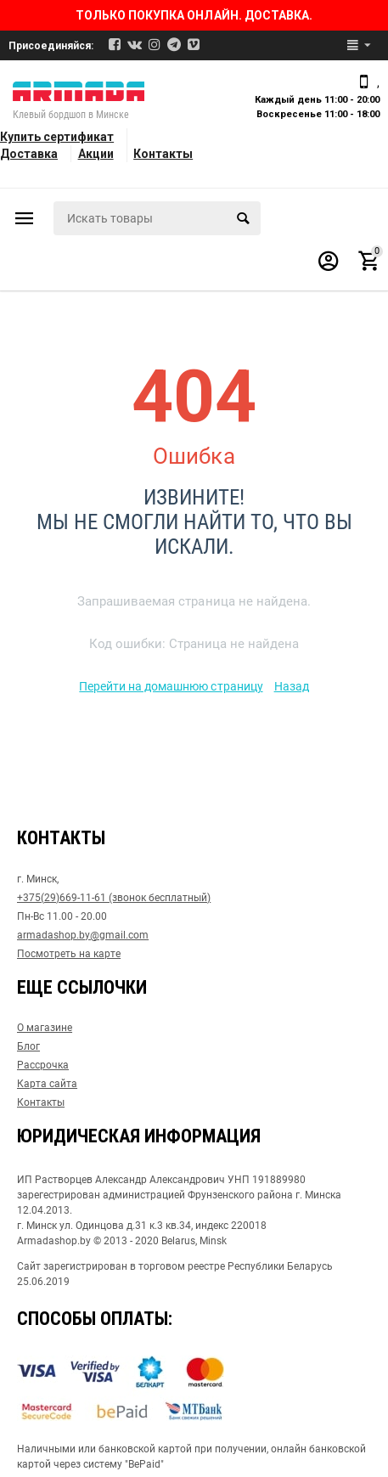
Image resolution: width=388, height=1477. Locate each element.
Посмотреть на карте (69, 954)
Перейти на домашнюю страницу (170, 686)
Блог (28, 1046)
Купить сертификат (57, 137)
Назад (291, 686)
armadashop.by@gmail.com (83, 935)
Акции (96, 154)
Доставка (29, 154)
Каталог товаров (25, 218)
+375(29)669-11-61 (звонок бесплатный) (114, 898)
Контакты (163, 154)
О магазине (44, 1028)
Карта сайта (47, 1084)
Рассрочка (43, 1065)
